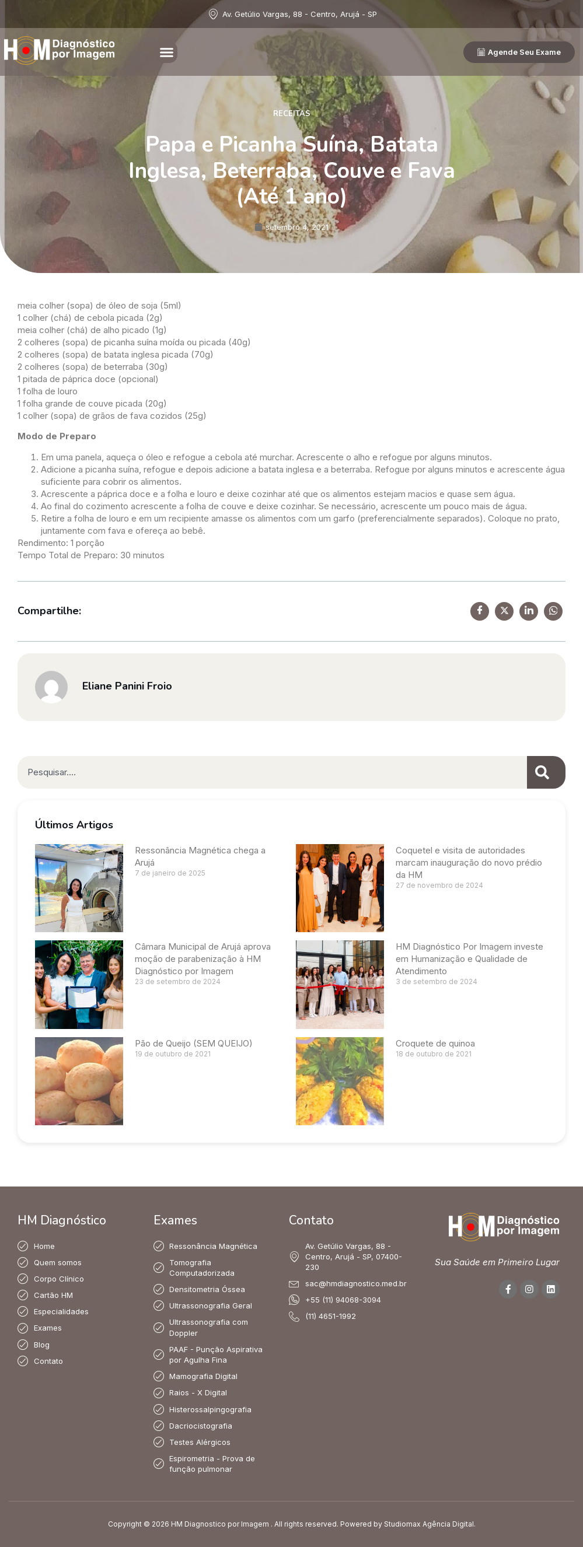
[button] (167, 52)
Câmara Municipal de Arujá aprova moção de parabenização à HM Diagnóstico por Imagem (203, 959)
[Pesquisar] (546, 772)
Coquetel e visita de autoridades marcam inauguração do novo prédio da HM (469, 862)
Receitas (291, 113)
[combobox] (272, 772)
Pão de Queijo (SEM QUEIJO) (194, 1043)
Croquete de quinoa (435, 1043)
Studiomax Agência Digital (429, 1524)
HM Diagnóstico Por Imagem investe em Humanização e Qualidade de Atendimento (469, 959)
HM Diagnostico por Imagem (220, 1524)
